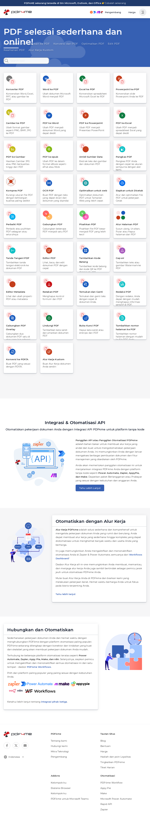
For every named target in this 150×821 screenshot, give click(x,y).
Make (103, 782)
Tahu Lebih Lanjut (88, 488)
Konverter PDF (14, 89)
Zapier (103, 798)
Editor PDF (49, 258)
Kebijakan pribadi (115, 816)
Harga (132, 12)
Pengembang (58, 745)
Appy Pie (105, 776)
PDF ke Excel (123, 123)
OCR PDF (48, 190)
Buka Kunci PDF (88, 325)
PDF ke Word (50, 123)
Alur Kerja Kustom (14, 50)
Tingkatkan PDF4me (111, 750)
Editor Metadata (15, 292)
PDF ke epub (50, 157)
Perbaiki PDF (13, 224)
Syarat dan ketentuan (137, 816)
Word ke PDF (50, 89)
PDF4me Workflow (110, 771)
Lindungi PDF (50, 325)
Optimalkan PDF (83, 43)
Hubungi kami (58, 734)
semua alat (10, 43)
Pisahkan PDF (87, 224)
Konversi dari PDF (59, 43)
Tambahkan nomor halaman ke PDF (126, 327)
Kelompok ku (57, 771)
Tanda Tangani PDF (17, 258)
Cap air (120, 258)
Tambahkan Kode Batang (93, 258)
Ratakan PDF (50, 292)
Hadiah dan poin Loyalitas (114, 745)
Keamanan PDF (120, 43)
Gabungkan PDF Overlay (20, 325)
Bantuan (104, 734)
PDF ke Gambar (15, 157)
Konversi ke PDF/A (16, 359)
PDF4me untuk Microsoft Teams (67, 787)
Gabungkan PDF (52, 224)
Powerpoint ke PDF (126, 89)
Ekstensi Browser (60, 776)
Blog (102, 729)
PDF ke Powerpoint (90, 123)
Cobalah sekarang (112, 3)
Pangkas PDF (123, 157)
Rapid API (105, 792)
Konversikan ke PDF (32, 43)
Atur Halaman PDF (126, 224)
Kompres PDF (14, 190)
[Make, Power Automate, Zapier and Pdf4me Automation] (107, 12)
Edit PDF (102, 43)
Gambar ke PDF (15, 123)
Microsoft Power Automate (114, 787)
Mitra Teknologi (59, 740)
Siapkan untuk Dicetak (128, 190)
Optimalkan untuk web (91, 190)
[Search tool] (26, 61)
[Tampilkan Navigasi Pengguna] (142, 12)
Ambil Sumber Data (90, 157)
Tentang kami (58, 729)
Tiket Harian (106, 756)
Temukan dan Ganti (90, 292)
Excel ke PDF (86, 89)
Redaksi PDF (123, 292)
